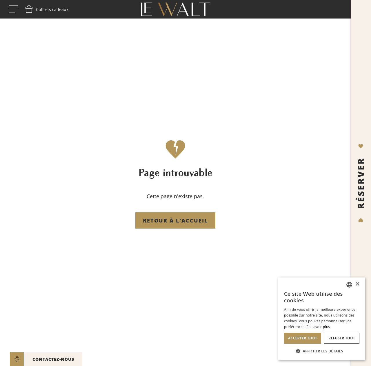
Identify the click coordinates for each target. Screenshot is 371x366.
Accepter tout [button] (302, 338)
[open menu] (13, 9)
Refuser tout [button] (341, 338)
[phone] (46, 9)
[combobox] (349, 285)
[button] (321, 350)
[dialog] (321, 318)
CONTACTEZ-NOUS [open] (53, 359)
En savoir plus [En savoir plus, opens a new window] (318, 326)
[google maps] (17, 359)
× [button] (357, 284)
